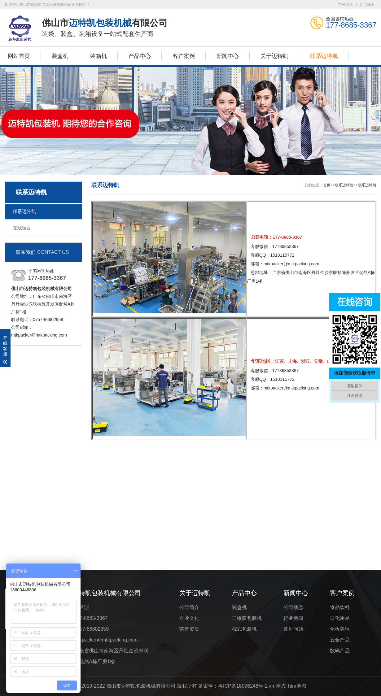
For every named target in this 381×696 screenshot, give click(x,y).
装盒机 (60, 56)
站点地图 (367, 4)
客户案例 (184, 56)
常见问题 (293, 629)
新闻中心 (228, 56)
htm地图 (297, 686)
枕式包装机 (244, 629)
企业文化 (189, 618)
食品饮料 (340, 607)
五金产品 (340, 639)
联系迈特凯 (324, 56)
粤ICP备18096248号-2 (243, 686)
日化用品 (340, 618)
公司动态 (293, 607)
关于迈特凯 (274, 56)
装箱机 (98, 56)
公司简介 (189, 607)
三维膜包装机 (247, 618)
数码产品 (340, 650)
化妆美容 (340, 629)
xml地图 (278, 686)
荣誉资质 (189, 629)
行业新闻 (293, 618)
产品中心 (140, 56)
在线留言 (345, 4)
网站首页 (19, 56)
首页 (327, 185)
